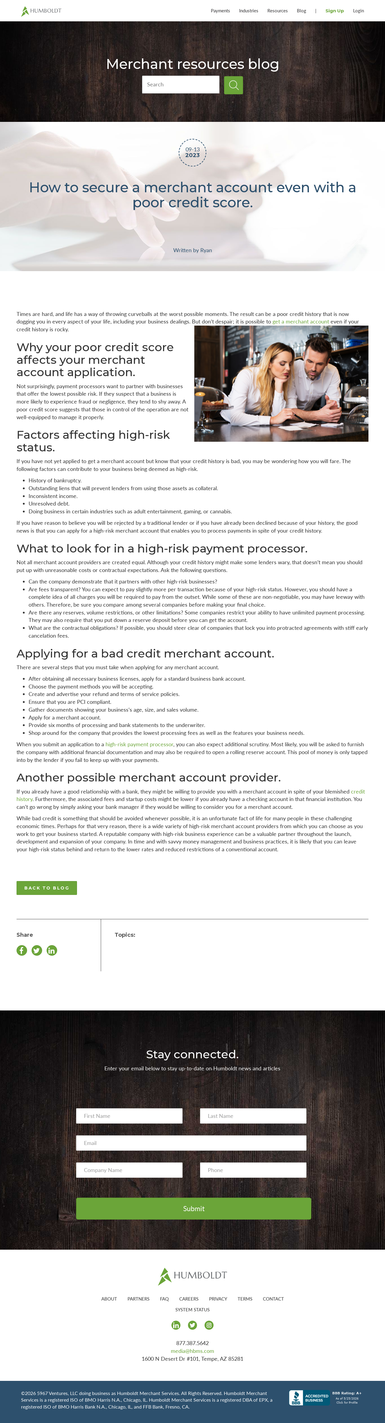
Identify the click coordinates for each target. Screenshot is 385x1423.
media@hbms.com (192, 1350)
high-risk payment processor (139, 744)
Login (358, 10)
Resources (277, 10)
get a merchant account (301, 321)
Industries (248, 10)
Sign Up (334, 11)
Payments (220, 10)
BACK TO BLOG (46, 888)
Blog (301, 10)
